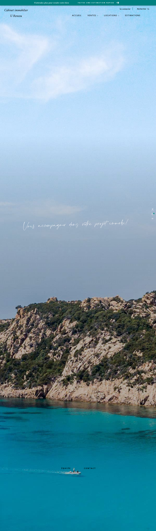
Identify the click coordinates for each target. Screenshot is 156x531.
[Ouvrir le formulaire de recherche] (147, 8)
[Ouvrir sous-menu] (97, 15)
